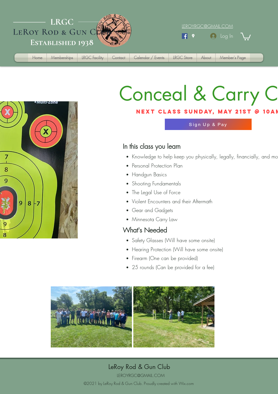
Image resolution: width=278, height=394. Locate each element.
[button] (246, 36)
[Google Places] (193, 36)
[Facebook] (185, 36)
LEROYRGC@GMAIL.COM (141, 375)
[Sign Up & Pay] (208, 124)
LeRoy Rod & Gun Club (139, 367)
